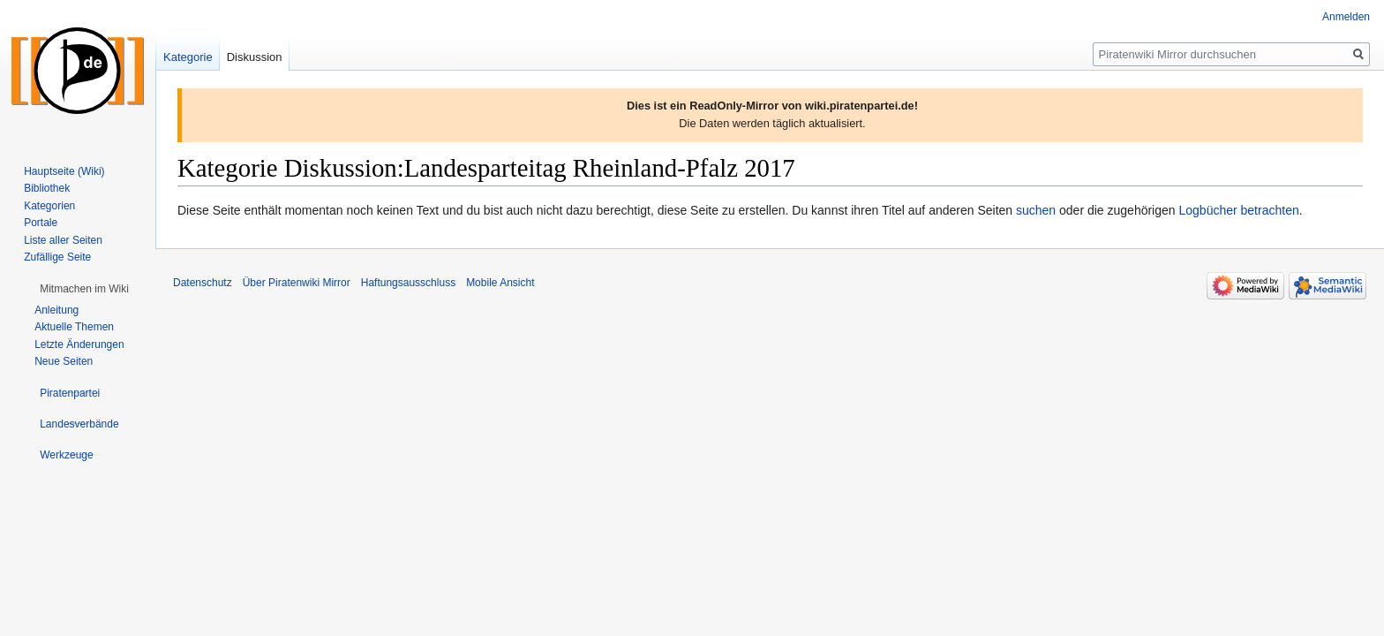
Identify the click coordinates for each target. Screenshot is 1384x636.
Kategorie (188, 57)
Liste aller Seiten (63, 240)
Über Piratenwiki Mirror (296, 282)
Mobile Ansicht (500, 282)
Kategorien (49, 206)
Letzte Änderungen (79, 344)
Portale (40, 222)
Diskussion (254, 57)
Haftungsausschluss (408, 282)
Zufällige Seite (57, 257)
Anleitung (56, 310)
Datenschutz (202, 282)
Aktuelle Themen (74, 327)
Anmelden (1346, 17)
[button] (84, 289)
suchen (1036, 210)
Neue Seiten (63, 361)
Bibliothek (47, 188)
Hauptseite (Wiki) (64, 171)
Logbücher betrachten (1238, 210)
